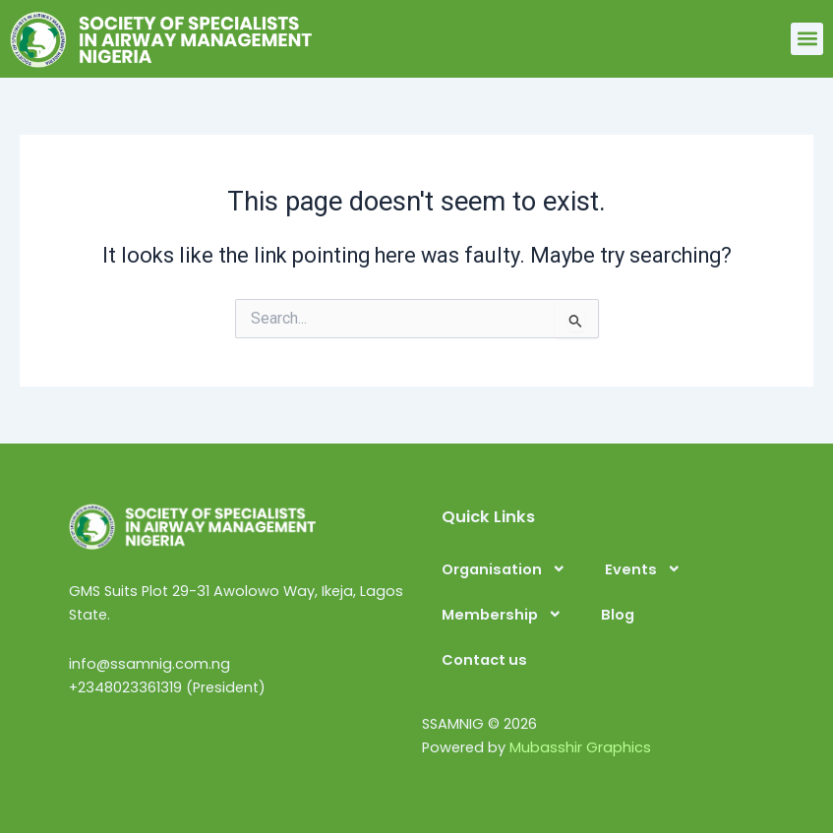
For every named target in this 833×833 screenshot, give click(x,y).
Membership (502, 614)
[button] (807, 39)
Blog (617, 615)
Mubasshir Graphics (580, 747)
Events (643, 569)
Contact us (484, 660)
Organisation (504, 569)
